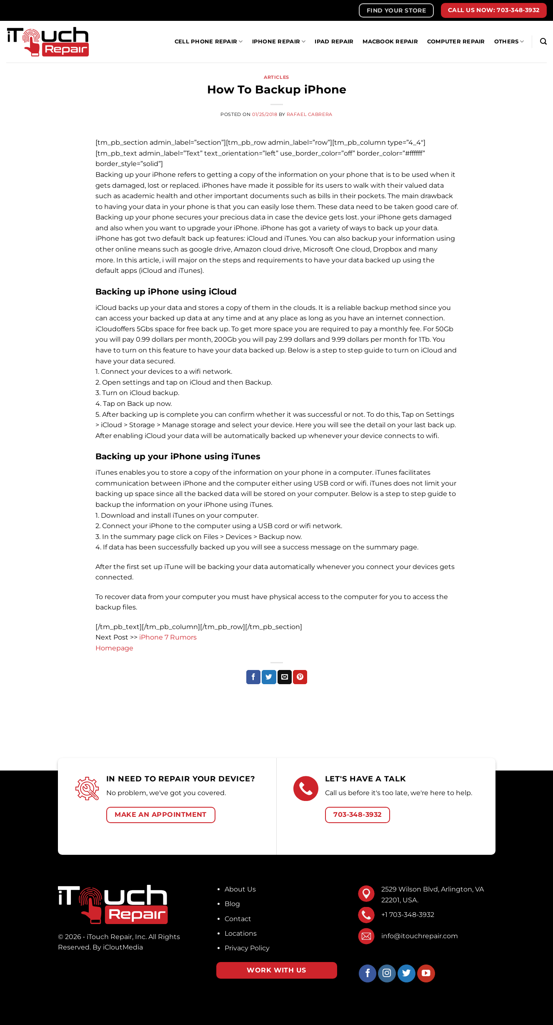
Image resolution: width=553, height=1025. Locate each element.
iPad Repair (334, 41)
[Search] (543, 41)
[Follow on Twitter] (406, 973)
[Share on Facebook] (253, 677)
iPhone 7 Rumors (168, 637)
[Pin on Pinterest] (300, 677)
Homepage (114, 648)
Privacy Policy (247, 948)
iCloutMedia (123, 947)
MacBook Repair (390, 41)
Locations (241, 933)
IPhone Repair (279, 41)
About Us (240, 889)
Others (509, 41)
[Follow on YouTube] (426, 973)
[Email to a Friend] (285, 677)
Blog (232, 904)
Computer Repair (456, 41)
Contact (238, 919)
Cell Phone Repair (209, 41)
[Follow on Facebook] (368, 973)
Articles (276, 77)
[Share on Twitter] (269, 677)
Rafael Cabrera (310, 114)
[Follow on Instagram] (387, 973)
